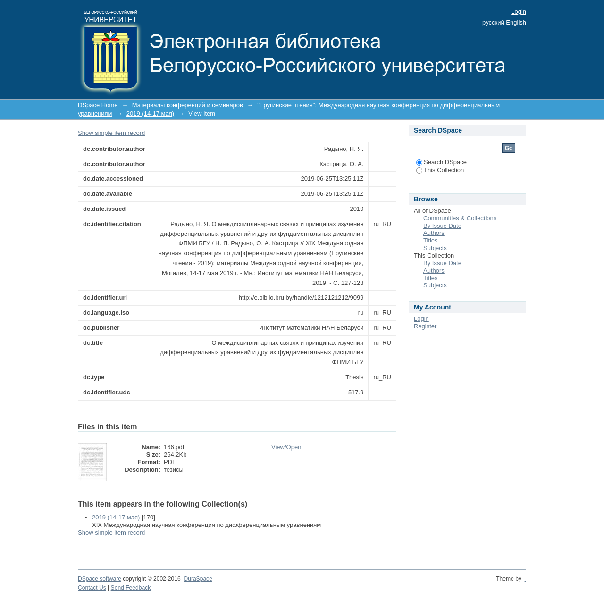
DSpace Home (98, 105)
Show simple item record (111, 132)
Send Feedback (131, 588)
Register (425, 326)
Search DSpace (441, 162)
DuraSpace (198, 579)
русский (493, 22)
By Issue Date (442, 225)
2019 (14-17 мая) (150, 113)
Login (518, 11)
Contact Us (92, 588)
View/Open (286, 447)
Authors (434, 232)
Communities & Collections (459, 218)
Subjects (435, 247)
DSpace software (99, 579)
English (516, 22)
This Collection (440, 170)
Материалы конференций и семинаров (187, 105)
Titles (430, 240)
